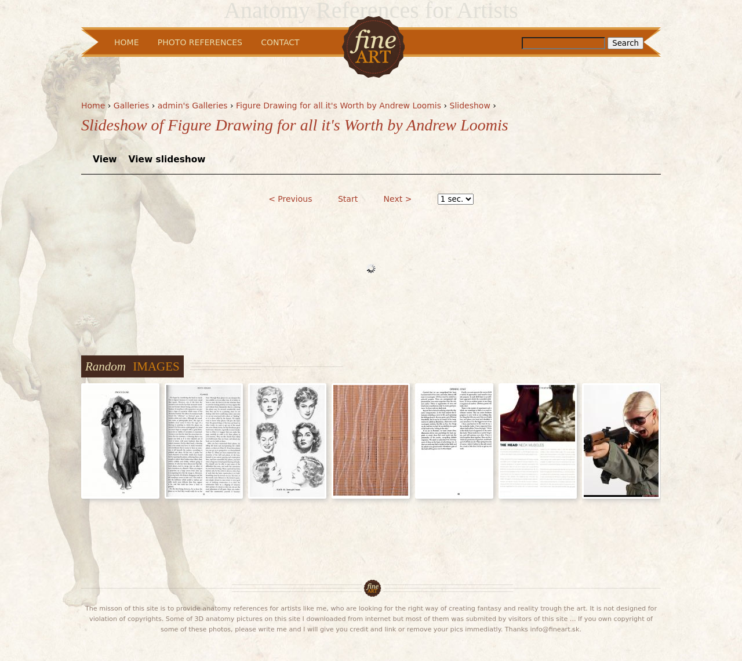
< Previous (290, 199)
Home (93, 105)
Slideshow (470, 105)
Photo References (200, 42)
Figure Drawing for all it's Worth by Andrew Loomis (338, 105)
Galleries (131, 105)
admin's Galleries (193, 105)
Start (348, 199)
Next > (398, 199)
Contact (280, 42)
